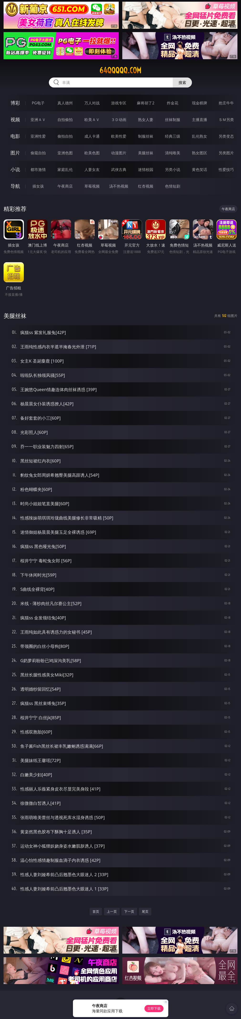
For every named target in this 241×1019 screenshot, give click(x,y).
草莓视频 (92, 186)
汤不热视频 (118, 186)
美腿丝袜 (145, 152)
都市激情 (38, 169)
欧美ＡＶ (92, 119)
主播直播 (199, 119)
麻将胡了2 (145, 103)
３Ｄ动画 (118, 119)
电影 (15, 136)
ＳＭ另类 (226, 119)
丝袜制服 (172, 119)
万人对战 (92, 103)
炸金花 (172, 103)
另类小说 (172, 169)
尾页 (145, 911)
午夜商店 (65, 186)
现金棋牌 (199, 103)
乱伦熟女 (199, 136)
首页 (95, 911)
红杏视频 (145, 186)
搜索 (182, 82)
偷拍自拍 (65, 136)
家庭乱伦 (65, 169)
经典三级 (172, 136)
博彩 (15, 103)
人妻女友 (92, 169)
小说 (15, 169)
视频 (15, 119)
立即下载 (154, 1008)
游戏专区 (118, 103)
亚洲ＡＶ (38, 119)
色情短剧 (172, 186)
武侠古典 (118, 169)
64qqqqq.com (120, 70)
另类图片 (226, 152)
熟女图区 (199, 152)
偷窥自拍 (38, 152)
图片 (15, 153)
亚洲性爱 (38, 136)
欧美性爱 (118, 136)
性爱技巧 (226, 169)
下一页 (129, 911)
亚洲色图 (65, 152)
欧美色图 (92, 152)
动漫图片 (118, 152)
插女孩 (38, 186)
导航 (15, 186)
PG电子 (38, 103)
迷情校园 (145, 169)
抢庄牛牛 (226, 103)
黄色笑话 (199, 169)
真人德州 (65, 103)
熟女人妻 (145, 119)
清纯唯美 (172, 152)
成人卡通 (92, 136)
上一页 (112, 911)
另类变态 (226, 136)
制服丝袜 (145, 136)
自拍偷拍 (65, 119)
